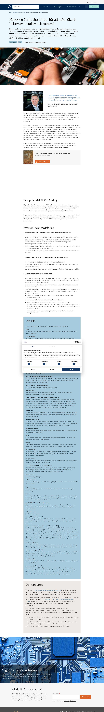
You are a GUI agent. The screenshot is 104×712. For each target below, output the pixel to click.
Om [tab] (72, 346)
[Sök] (14, 6)
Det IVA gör (52, 6)
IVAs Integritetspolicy (70, 701)
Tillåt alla (71, 369)
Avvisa (33, 369)
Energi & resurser (13, 42)
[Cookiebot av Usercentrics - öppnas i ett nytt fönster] (74, 342)
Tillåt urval (52, 369)
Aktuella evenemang (91, 6)
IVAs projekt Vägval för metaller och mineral (48, 591)
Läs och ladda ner (43, 162)
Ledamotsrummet (93, 2)
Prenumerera (86, 697)
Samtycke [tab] (32, 346)
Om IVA (44, 6)
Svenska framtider (63, 6)
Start (10, 12)
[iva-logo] (9, 6)
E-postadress (56, 694)
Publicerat (15, 12)
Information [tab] (52, 346)
